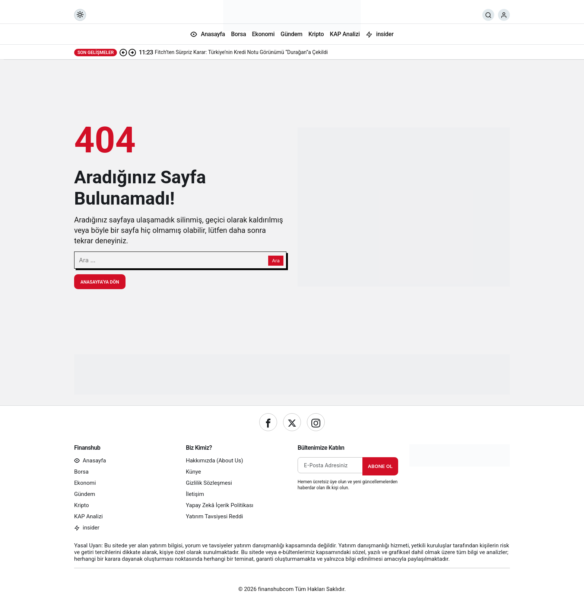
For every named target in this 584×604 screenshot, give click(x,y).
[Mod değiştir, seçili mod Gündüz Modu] (80, 15)
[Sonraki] (132, 52)
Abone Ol (380, 466)
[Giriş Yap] (504, 15)
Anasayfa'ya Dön (99, 282)
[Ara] (488, 15)
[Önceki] (123, 52)
